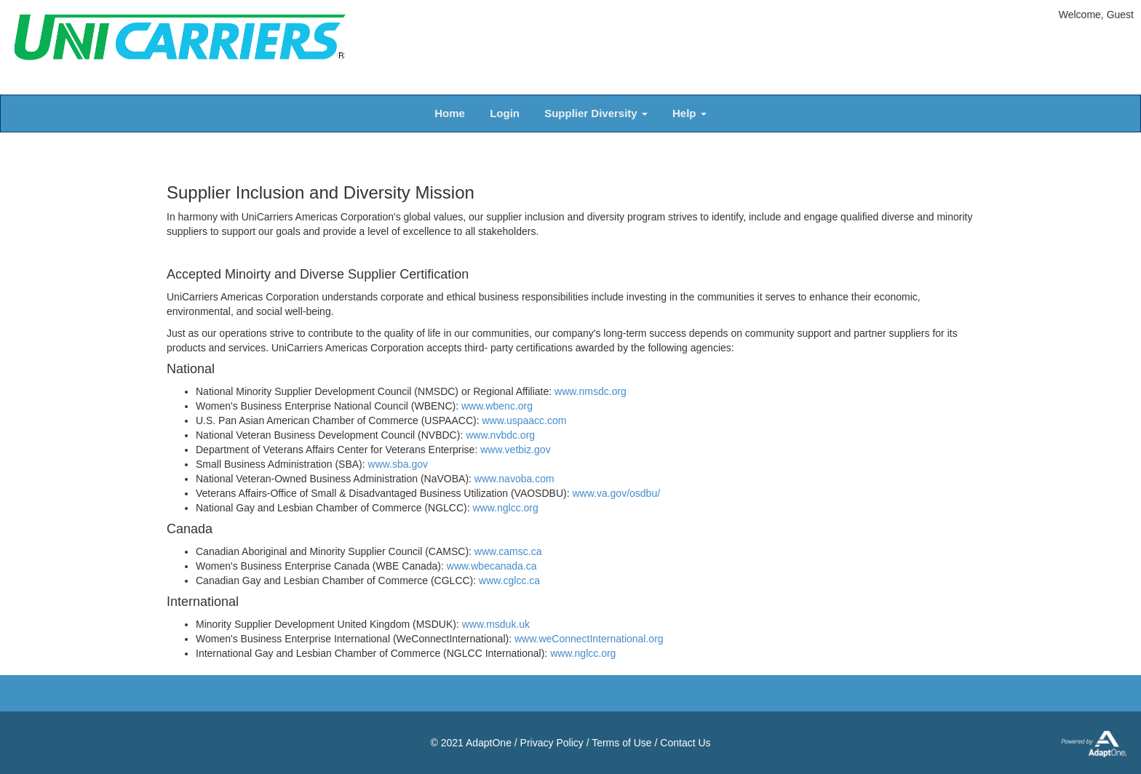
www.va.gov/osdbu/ (616, 493)
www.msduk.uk (496, 624)
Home (449, 113)
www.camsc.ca (508, 551)
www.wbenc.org (497, 406)
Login (505, 113)
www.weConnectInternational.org (589, 639)
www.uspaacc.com (524, 420)
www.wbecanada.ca (492, 566)
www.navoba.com (514, 478)
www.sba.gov (398, 464)
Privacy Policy (552, 743)
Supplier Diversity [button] (596, 113)
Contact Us (685, 743)
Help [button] (689, 113)
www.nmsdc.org (590, 391)
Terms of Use (621, 743)
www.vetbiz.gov (515, 449)
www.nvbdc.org (500, 435)
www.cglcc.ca (509, 580)
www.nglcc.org (505, 508)
